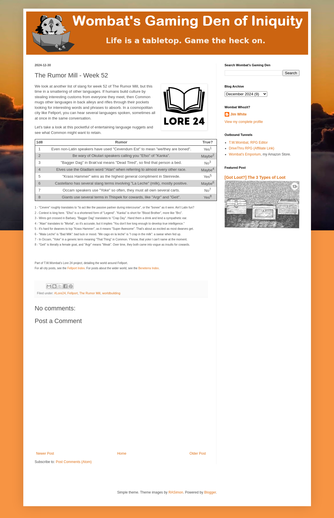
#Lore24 (60, 293)
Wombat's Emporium (245, 154)
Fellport (72, 293)
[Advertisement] (258, 300)
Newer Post (45, 453)
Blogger (210, 492)
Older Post (198, 453)
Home (121, 453)
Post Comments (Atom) (74, 462)
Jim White (238, 114)
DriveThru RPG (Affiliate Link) (251, 148)
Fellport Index (76, 268)
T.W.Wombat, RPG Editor (248, 143)
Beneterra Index (148, 268)
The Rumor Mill (89, 293)
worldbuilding (111, 293)
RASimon (176, 492)
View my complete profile (244, 122)
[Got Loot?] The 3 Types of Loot (255, 177)
